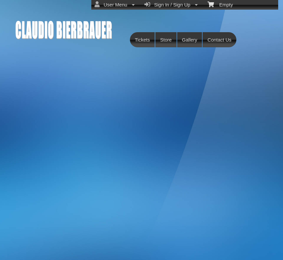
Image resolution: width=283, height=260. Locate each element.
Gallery (189, 39)
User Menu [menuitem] (115, 4)
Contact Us (219, 39)
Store (166, 39)
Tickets (142, 39)
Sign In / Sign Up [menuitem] (171, 4)
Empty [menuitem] (220, 4)
